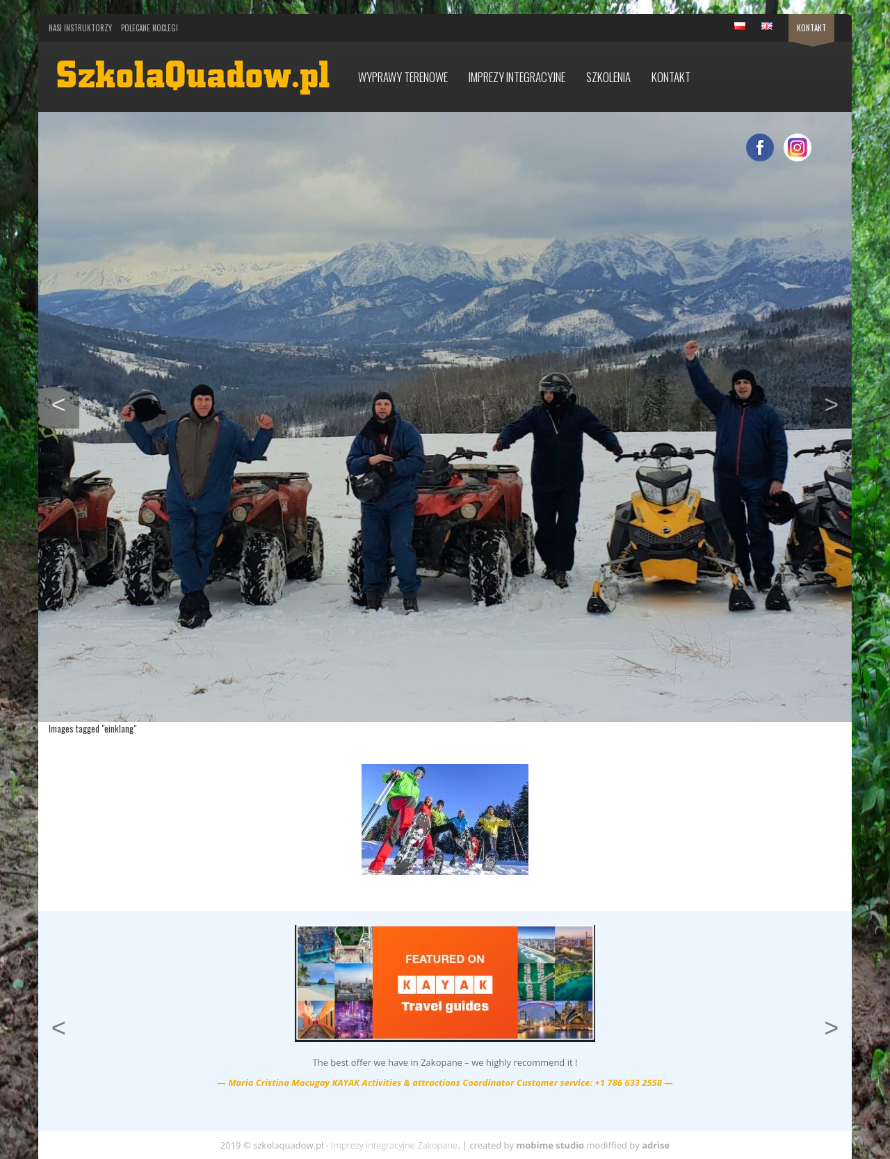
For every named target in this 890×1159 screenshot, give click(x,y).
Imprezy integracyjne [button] (517, 77)
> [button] (838, 403)
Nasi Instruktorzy (80, 27)
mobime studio (550, 1145)
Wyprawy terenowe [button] (403, 77)
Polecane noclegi (149, 27)
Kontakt (811, 27)
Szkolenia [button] (608, 77)
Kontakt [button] (671, 77)
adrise (656, 1145)
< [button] (65, 403)
